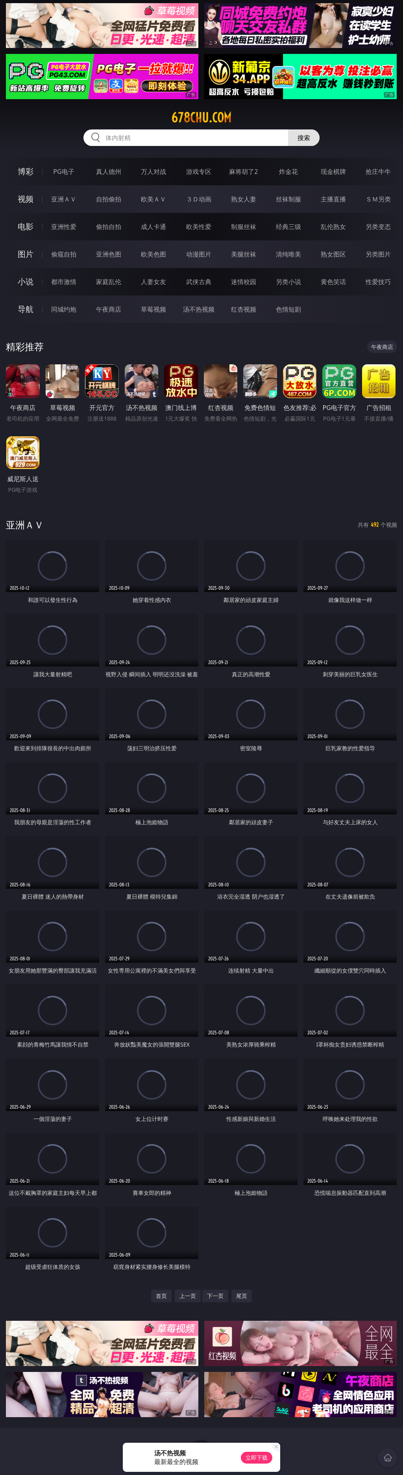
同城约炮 (63, 309)
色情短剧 (288, 309)
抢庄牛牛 (378, 171)
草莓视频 (153, 309)
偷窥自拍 (63, 254)
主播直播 (333, 199)
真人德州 (108, 171)
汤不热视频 (198, 309)
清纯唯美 (288, 254)
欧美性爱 (198, 226)
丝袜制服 (288, 199)
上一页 (187, 1296)
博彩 (25, 171)
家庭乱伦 (108, 281)
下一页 (215, 1296)
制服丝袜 (243, 226)
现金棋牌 (333, 171)
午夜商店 (108, 309)
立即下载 (257, 1457)
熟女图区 (333, 254)
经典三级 (288, 226)
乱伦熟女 (333, 226)
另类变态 (378, 226)
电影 (25, 226)
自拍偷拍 (108, 199)
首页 (161, 1296)
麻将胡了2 (243, 171)
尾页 (241, 1296)
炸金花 (288, 171)
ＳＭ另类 (378, 199)
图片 (25, 254)
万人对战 (153, 171)
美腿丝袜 (243, 254)
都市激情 (63, 281)
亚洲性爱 (63, 226)
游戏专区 (198, 171)
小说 (25, 281)
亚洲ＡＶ (63, 199)
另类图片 (378, 254)
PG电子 (63, 171)
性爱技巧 (378, 281)
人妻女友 (153, 281)
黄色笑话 (333, 281)
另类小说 (288, 281)
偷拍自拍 (108, 226)
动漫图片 (198, 254)
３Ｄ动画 (198, 199)
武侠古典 (198, 281)
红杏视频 (243, 309)
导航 (25, 309)
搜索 (304, 137)
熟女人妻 (243, 199)
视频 (25, 199)
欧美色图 (153, 254)
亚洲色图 (108, 254)
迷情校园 (243, 281)
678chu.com (201, 118)
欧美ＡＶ (153, 199)
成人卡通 (153, 226)
